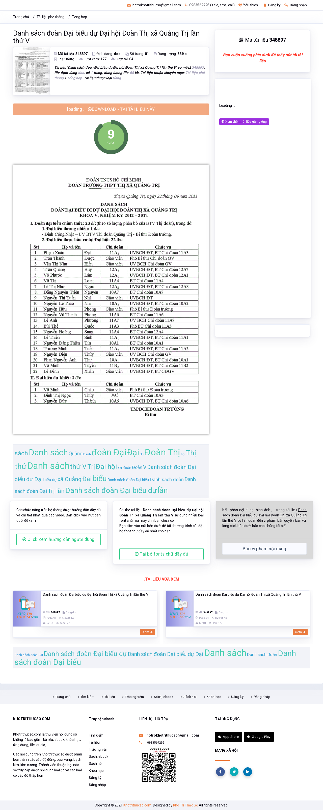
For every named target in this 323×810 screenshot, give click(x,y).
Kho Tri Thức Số (185, 805)
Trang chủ (21, 17)
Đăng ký (272, 5)
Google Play (259, 737)
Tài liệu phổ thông (50, 17)
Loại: (64, 59)
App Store (228, 737)
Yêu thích (248, 5)
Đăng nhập (295, 5)
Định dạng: (106, 54)
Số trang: (137, 54)
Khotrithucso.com (137, 805)
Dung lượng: (170, 54)
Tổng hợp (79, 17)
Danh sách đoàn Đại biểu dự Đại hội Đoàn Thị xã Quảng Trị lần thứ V (106, 37)
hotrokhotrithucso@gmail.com (154, 5)
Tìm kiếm (87, 697)
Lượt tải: (122, 59)
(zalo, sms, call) (210, 5)
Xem (147, 632)
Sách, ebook (163, 697)
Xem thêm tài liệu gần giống (244, 121)
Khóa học (214, 697)
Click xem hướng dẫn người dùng (58, 539)
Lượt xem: (92, 59)
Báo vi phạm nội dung (264, 548)
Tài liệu (109, 697)
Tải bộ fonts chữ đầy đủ (161, 554)
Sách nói (190, 697)
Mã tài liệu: (71, 54)
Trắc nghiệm (134, 697)
